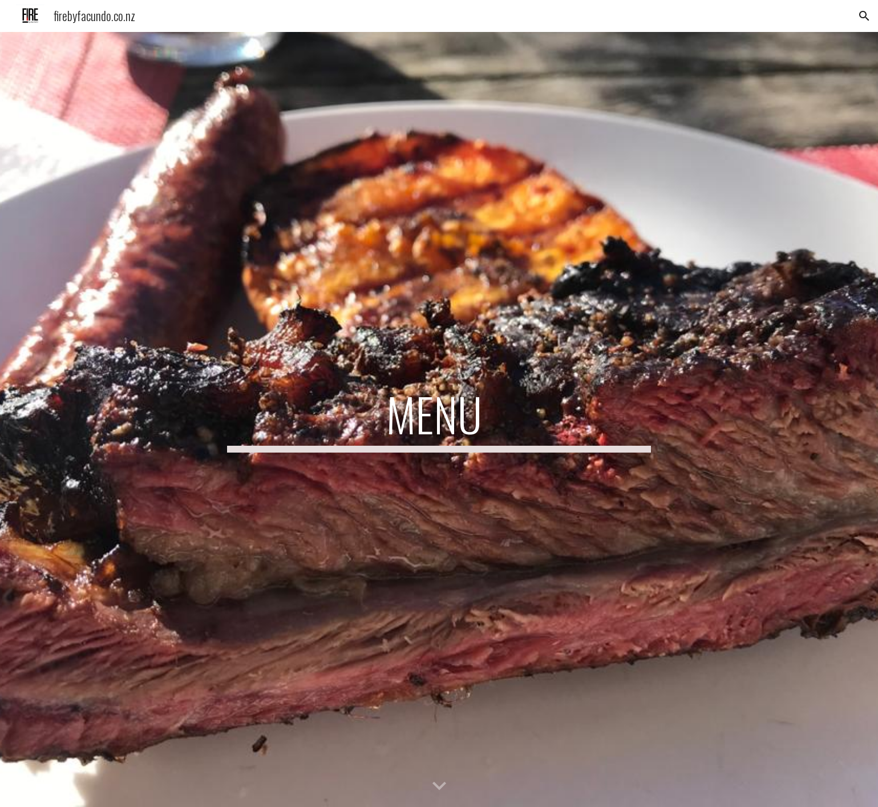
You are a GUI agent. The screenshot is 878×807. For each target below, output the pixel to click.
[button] (864, 16)
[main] (439, 419)
